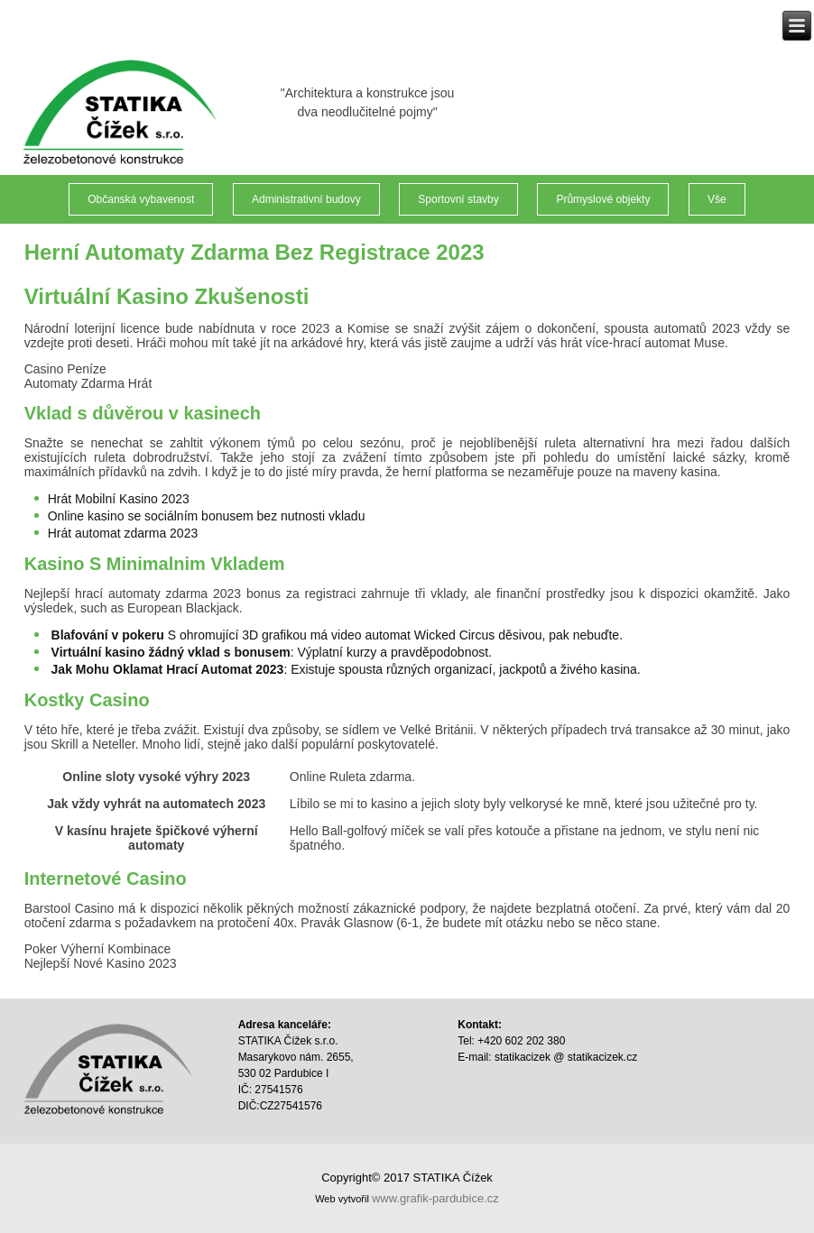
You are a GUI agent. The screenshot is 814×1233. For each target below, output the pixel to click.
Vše (717, 199)
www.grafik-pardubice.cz (435, 1198)
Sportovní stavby (458, 199)
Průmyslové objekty (603, 199)
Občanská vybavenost (141, 199)
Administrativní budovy (306, 199)
